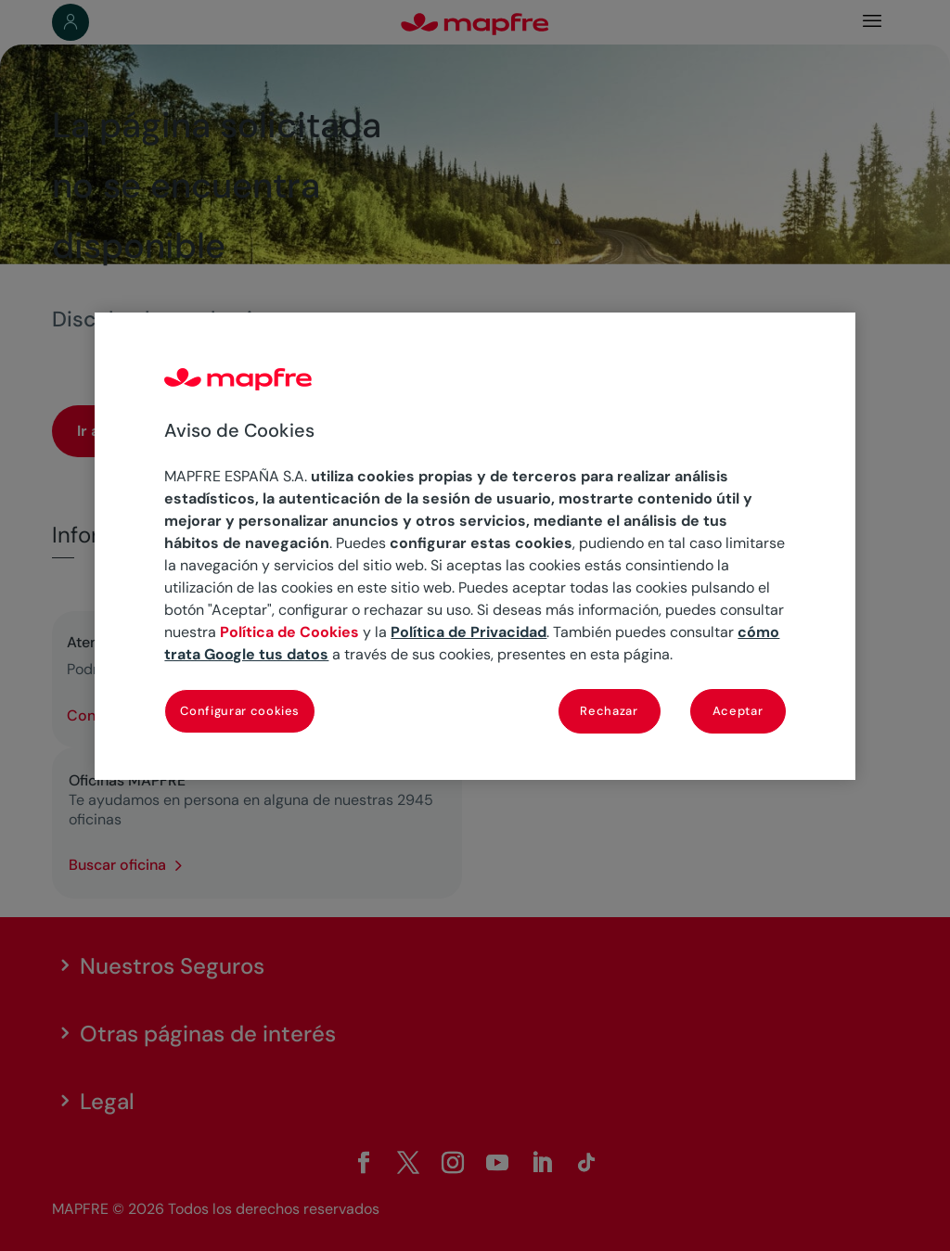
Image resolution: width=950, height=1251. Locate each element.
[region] (474, 546)
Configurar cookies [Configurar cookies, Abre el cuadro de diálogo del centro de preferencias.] (240, 711)
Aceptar (738, 711)
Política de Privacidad (468, 632)
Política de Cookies (289, 632)
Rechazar (608, 711)
